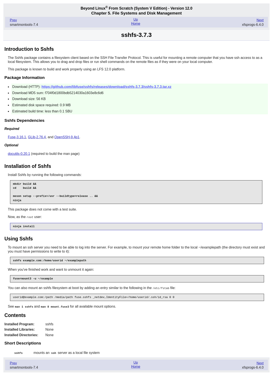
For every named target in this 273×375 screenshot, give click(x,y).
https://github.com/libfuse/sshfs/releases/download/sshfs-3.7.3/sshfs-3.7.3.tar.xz (106, 87)
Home (135, 23)
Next (260, 20)
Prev (13, 20)
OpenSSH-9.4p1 (66, 137)
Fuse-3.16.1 (17, 137)
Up (136, 19)
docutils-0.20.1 (19, 154)
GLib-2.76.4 (37, 137)
